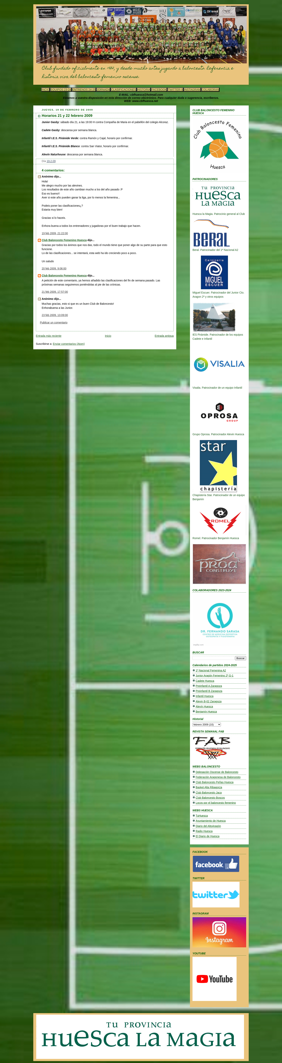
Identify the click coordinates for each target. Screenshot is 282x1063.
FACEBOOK (159, 89)
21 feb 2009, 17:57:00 (55, 291)
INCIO (45, 89)
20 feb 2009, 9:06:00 (54, 268)
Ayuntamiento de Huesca (211, 820)
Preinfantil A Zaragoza (209, 686)
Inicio (108, 335)
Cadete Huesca (205, 680)
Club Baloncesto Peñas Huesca (214, 782)
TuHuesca (202, 815)
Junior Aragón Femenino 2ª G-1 (214, 675)
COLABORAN (210, 89)
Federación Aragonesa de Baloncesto (218, 777)
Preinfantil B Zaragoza (209, 691)
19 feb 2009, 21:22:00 (55, 233)
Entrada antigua (164, 335)
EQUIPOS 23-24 (61, 89)
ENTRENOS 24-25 (84, 89)
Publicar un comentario (53, 322)
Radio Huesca (204, 831)
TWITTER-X (175, 89)
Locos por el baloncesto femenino (216, 802)
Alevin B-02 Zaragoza (208, 701)
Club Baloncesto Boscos (210, 797)
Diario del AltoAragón (208, 826)
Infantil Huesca (204, 696)
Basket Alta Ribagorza (209, 787)
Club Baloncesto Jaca (209, 792)
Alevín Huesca (204, 706)
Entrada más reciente (48, 335)
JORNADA (103, 89)
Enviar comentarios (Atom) (69, 343)
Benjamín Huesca (206, 711)
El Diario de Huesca (207, 836)
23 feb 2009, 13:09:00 (55, 315)
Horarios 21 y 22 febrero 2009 (67, 116)
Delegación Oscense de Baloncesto (217, 772)
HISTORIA (143, 89)
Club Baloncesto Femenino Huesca (64, 240)
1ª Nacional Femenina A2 (211, 670)
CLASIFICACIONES (123, 89)
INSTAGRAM (192, 89)
